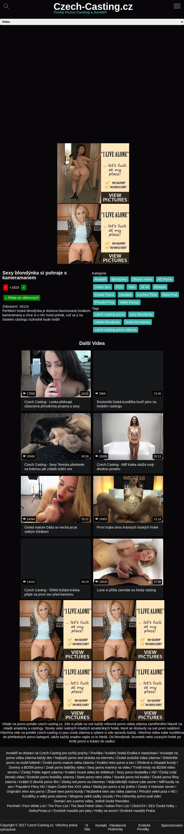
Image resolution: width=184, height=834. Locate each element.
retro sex (28, 791)
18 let (145, 287)
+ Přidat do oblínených (22, 298)
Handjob (125, 295)
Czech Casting (50, 753)
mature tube (137, 782)
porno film (51, 782)
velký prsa (47, 796)
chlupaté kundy (164, 763)
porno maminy (106, 767)
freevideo (122, 801)
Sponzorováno (172, 825)
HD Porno (165, 279)
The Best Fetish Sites (87, 806)
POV (119, 287)
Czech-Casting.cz (93, 9)
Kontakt (101, 825)
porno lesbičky (51, 777)
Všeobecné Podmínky (117, 827)
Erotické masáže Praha (137, 811)
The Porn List (58, 806)
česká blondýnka (137, 322)
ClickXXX (138, 806)
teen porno (66, 791)
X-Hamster (156, 787)
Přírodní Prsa (104, 302)
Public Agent (41, 772)
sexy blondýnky (141, 314)
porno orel (75, 758)
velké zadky (92, 796)
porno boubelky (136, 772)
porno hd (132, 777)
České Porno (104, 295)
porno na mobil (17, 763)
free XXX (74, 787)
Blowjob (160, 287)
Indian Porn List (117, 806)
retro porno (117, 763)
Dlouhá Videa (142, 279)
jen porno (110, 787)
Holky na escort (105, 811)
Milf (162, 782)
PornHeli (13, 806)
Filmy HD (38, 787)
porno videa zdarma (21, 758)
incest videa (86, 772)
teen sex (109, 791)
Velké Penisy (129, 302)
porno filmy (170, 777)
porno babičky (65, 767)
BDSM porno (33, 767)
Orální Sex (102, 287)
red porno (79, 782)
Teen (131, 287)
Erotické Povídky (144, 827)
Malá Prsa (169, 295)
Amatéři (100, 279)
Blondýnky (119, 279)
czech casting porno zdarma (116, 330)
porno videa (84, 801)
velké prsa (159, 791)
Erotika (132, 753)
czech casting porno (110, 314)
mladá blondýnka (107, 322)
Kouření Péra (147, 295)
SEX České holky (161, 806)
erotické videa (137, 758)
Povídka (97, 753)
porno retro (94, 777)
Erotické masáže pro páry (73, 811)
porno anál (145, 796)
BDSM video (165, 767)
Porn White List (34, 806)
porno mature (63, 763)
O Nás (87, 827)
